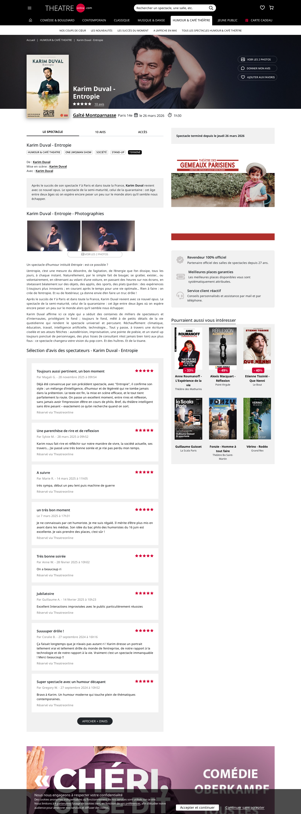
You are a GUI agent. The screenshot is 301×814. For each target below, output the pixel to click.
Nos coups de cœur (72, 30)
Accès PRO (160, 783)
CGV (93, 783)
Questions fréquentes (105, 779)
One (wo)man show (78, 152)
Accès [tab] (142, 132)
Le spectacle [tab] (53, 132)
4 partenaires (63, 803)
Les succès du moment (132, 30)
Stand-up (118, 152)
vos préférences (130, 803)
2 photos (256, 59)
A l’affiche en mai (165, 30)
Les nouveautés (101, 30)
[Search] (170, 7)
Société (101, 152)
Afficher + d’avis (95, 716)
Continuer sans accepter (245, 807)
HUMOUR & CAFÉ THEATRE (44, 152)
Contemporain (94, 20)
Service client (99, 774)
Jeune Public (228, 20)
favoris (258, 77)
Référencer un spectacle (170, 774)
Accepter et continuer (197, 807)
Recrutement (36, 779)
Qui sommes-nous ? (40, 774)
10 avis (99, 104)
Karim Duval (41, 162)
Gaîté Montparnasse (94, 115)
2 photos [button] (140, 236)
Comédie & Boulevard (57, 20)
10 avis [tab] (100, 132)
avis (255, 68)
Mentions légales (39, 783)
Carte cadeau (258, 20)
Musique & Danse (151, 20)
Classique (122, 20)
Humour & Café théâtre (191, 20)
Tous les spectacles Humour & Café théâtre (212, 30)
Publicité (159, 779)
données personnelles (115, 783)
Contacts (33, 788)
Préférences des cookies (107, 788)
